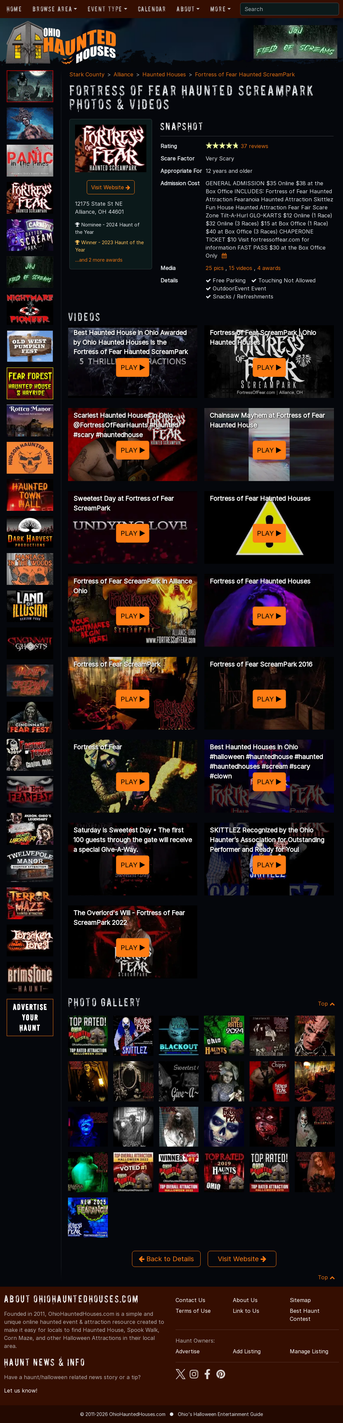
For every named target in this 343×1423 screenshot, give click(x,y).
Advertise (188, 1351)
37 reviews (254, 146)
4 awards (269, 268)
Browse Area (52, 9)
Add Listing (247, 1351)
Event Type (105, 9)
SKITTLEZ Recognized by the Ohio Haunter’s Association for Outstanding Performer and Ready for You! (267, 840)
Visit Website (110, 187)
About (186, 9)
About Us (245, 1300)
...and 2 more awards (99, 260)
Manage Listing (309, 1351)
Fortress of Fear (97, 747)
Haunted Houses (164, 74)
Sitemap (300, 1300)
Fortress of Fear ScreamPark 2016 (261, 664)
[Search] (289, 9)
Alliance (123, 74)
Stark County (87, 74)
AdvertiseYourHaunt (30, 1017)
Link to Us (246, 1310)
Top (326, 1003)
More (218, 9)
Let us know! (20, 1390)
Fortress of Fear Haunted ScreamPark (245, 74)
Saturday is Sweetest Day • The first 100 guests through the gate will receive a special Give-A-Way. (132, 840)
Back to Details (166, 1259)
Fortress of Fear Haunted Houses (260, 498)
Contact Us (190, 1300)
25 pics (215, 268)
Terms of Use (193, 1310)
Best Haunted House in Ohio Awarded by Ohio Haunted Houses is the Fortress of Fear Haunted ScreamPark (130, 342)
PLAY (133, 367)
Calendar (152, 9)
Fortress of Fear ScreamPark (116, 664)
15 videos (240, 268)
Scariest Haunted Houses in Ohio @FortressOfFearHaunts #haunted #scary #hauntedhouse (125, 425)
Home (14, 9)
